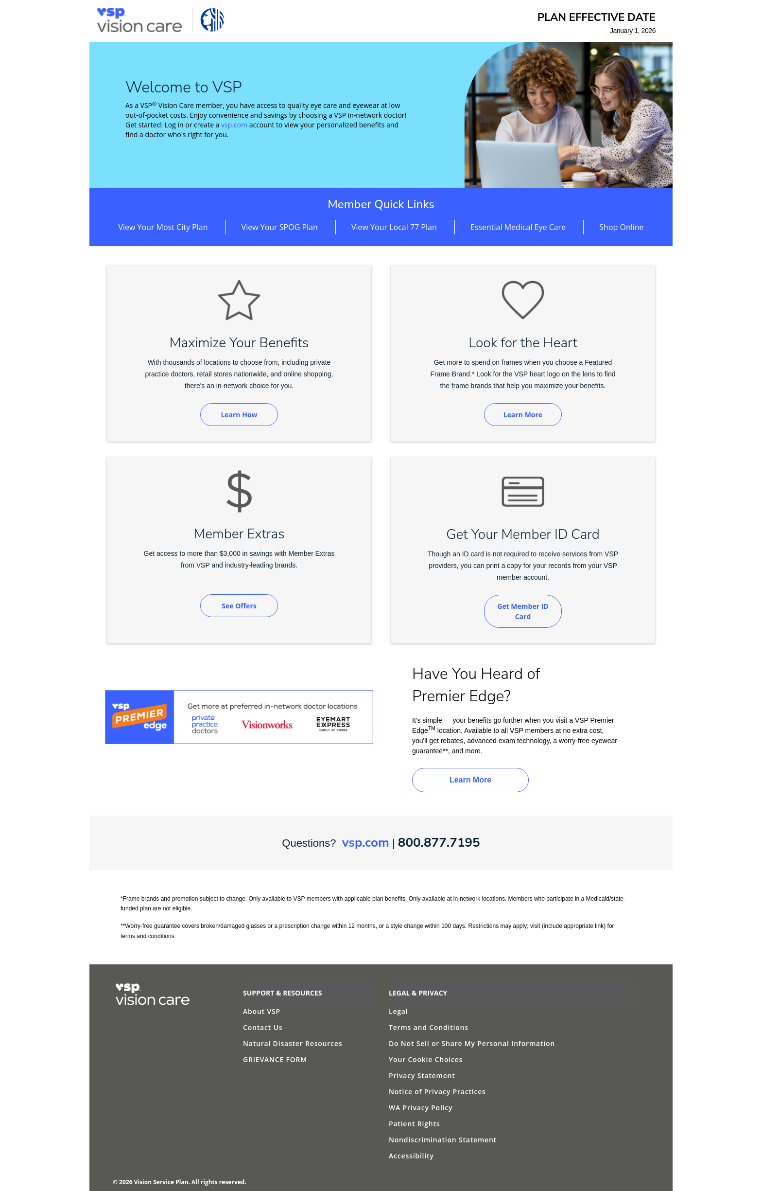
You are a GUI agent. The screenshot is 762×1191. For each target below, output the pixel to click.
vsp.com (234, 124)
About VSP (261, 1011)
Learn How (239, 414)
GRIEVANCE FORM (275, 1059)
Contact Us (262, 1027)
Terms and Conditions (428, 1027)
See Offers (239, 605)
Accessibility (411, 1155)
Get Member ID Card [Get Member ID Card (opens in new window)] (522, 611)
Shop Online (621, 227)
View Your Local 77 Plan (394, 227)
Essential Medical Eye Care (518, 227)
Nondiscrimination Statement (443, 1139)
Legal (398, 1011)
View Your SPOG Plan (280, 227)
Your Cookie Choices (426, 1059)
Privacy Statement (422, 1075)
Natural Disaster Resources (292, 1043)
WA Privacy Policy (420, 1107)
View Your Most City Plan (163, 227)
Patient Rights (414, 1123)
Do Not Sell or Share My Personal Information (472, 1043)
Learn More (522, 414)
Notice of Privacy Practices (437, 1091)
